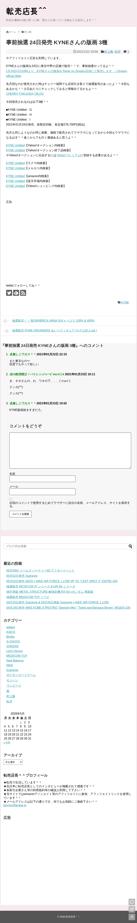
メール (13, 486)
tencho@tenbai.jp (14, 805)
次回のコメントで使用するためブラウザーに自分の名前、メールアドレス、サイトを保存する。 (69, 504)
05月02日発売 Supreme (22, 575)
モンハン (12, 680)
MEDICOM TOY (16, 655)
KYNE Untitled (15, 145)
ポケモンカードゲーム (21, 675)
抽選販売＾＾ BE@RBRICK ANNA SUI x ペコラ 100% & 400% (49, 321)
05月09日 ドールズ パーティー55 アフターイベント (40, 570)
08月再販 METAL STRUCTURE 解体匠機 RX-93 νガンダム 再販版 (49, 591)
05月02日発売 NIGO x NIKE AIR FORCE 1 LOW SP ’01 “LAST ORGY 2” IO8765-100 (62, 581)
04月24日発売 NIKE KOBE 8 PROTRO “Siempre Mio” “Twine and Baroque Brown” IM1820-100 (68, 607)
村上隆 (108, 51)
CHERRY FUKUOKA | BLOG (25, 93)
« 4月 (6, 742)
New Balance (15, 660)
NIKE (9, 665)
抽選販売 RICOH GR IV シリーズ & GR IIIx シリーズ (40, 586)
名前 (12, 473)
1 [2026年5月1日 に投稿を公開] (21, 722)
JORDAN (12, 646)
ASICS (10, 632)
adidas (10, 627)
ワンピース (13, 685)
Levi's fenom (14, 651)
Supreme (12, 670)
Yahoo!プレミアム (68, 155)
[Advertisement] (36, 240)
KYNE (125, 302)
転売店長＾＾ (73, 916)
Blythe (10, 636)
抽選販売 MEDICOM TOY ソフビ (28, 597)
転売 (118, 51)
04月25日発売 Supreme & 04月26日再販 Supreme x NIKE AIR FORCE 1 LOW (57, 602)
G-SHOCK (13, 641)
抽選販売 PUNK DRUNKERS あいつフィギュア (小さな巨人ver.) (50, 331)
